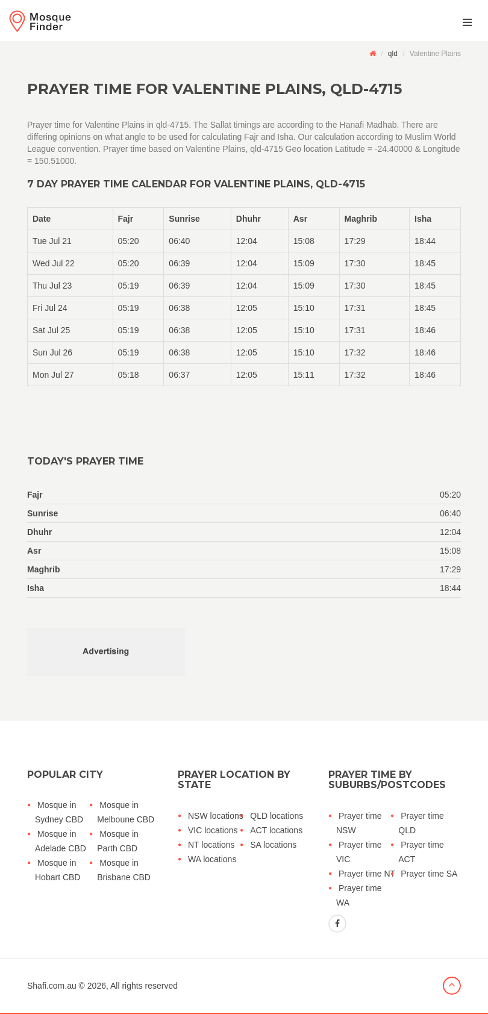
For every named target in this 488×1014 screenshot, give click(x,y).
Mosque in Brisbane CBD (124, 870)
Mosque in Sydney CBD (59, 812)
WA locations (212, 859)
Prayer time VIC (359, 852)
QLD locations (276, 816)
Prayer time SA (429, 873)
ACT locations (276, 830)
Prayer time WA (359, 895)
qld (393, 53)
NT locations (211, 845)
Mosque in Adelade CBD (60, 841)
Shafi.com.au (52, 986)
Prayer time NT (367, 873)
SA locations (273, 845)
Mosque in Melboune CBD (125, 812)
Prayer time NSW (359, 823)
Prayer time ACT (421, 852)
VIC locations (212, 830)
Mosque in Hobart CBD (57, 870)
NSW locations (215, 816)
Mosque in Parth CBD (118, 841)
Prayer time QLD (421, 823)
